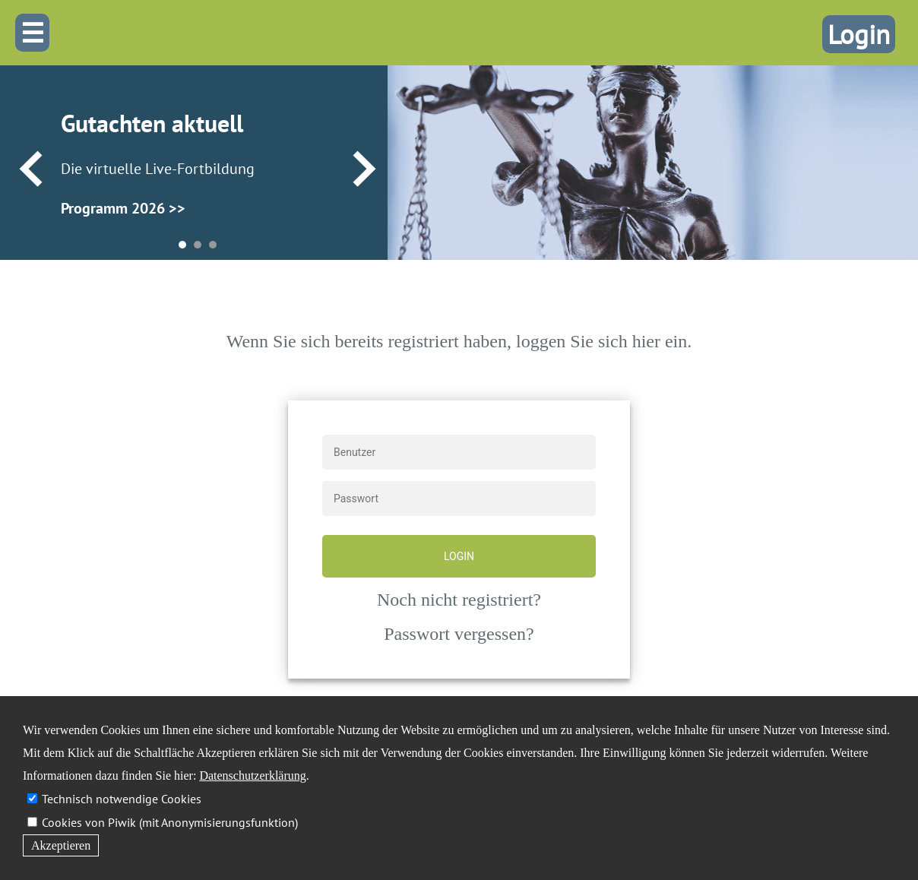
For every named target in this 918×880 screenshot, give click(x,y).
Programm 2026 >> (123, 208)
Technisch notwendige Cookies (121, 798)
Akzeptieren (60, 845)
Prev (31, 169)
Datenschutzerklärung (252, 775)
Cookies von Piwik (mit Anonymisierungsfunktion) (170, 822)
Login (859, 34)
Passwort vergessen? (459, 634)
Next (364, 169)
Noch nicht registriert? (459, 599)
